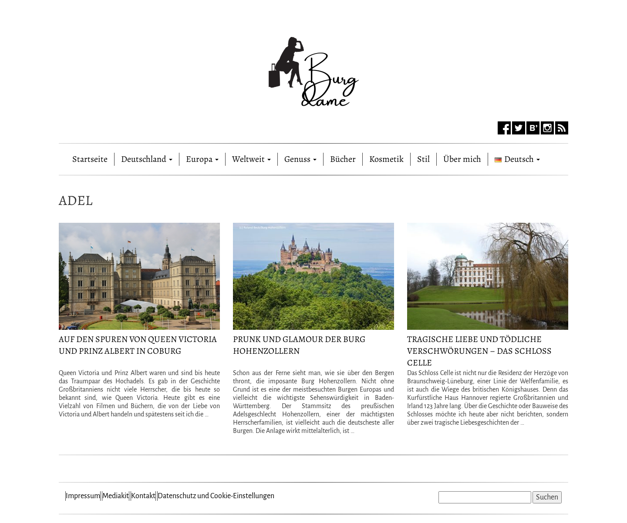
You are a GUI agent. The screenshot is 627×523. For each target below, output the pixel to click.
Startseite (90, 157)
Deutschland (146, 159)
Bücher (343, 159)
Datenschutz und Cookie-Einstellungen (216, 496)
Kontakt (143, 496)
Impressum (83, 496)
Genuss (300, 159)
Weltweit (251, 159)
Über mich (462, 159)
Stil (423, 159)
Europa (202, 159)
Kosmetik (386, 159)
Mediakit (115, 496)
